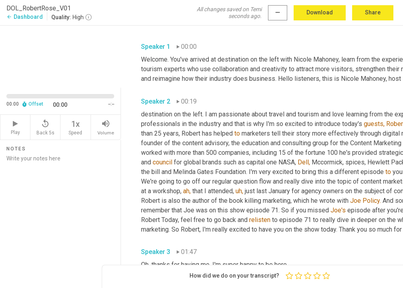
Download (319, 12)
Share (373, 12)
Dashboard (24, 17)
